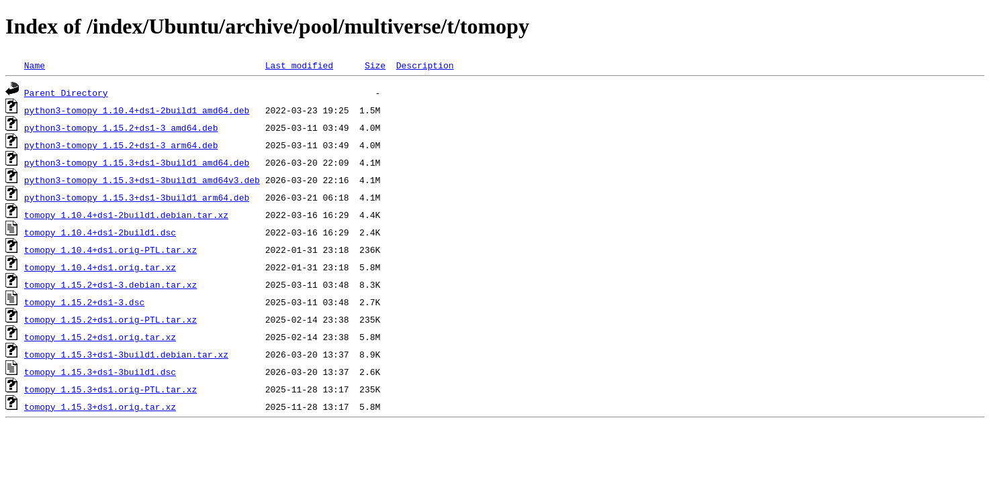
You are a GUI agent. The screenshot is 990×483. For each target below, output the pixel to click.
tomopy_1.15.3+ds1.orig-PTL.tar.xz (110, 389)
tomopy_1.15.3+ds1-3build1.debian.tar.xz (126, 354)
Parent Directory (66, 93)
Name (34, 65)
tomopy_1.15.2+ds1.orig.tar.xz (100, 337)
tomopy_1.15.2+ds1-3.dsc (84, 302)
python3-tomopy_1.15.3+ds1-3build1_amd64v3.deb (142, 180)
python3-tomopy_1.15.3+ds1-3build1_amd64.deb (136, 162)
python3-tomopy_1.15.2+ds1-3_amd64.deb (121, 127)
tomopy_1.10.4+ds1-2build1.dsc (100, 232)
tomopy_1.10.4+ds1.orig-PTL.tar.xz (110, 250)
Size (375, 65)
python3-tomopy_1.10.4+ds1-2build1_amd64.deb (136, 110)
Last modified (299, 65)
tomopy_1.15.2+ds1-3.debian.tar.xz (110, 284)
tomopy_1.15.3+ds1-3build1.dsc (100, 372)
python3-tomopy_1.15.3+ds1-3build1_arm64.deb (136, 197)
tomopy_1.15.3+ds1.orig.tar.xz (100, 406)
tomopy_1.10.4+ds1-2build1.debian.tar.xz (126, 215)
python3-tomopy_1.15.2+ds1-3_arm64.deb (121, 145)
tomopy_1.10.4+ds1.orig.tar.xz (100, 267)
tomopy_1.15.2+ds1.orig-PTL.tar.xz (110, 319)
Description (425, 65)
